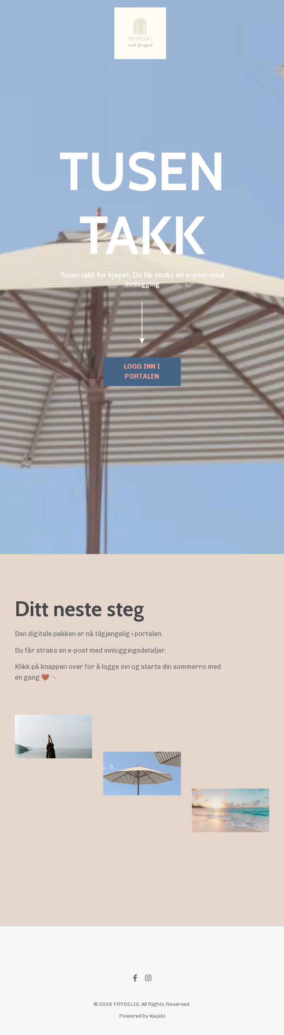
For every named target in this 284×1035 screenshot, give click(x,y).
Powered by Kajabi (142, 1016)
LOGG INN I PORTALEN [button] (142, 371)
